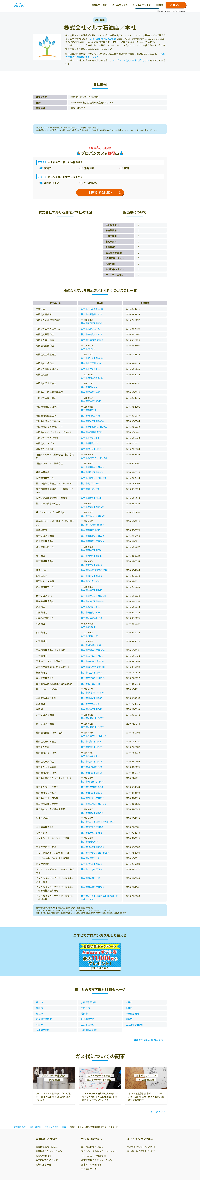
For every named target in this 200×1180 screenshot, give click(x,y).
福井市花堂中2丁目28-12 (93, 736)
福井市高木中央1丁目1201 (94, 457)
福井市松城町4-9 (89, 635)
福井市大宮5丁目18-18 (92, 601)
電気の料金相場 (43, 1155)
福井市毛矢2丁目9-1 (91, 741)
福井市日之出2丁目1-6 (92, 827)
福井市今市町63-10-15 (92, 308)
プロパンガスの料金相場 (93, 1155)
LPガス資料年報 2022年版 (103, 38)
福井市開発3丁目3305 (92, 812)
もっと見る (157, 1112)
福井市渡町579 (88, 410)
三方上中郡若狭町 (134, 1024)
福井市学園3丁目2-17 (91, 590)
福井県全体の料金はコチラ (148, 1040)
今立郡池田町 (132, 1013)
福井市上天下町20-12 (91, 363)
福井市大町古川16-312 (92, 718)
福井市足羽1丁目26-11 (92, 357)
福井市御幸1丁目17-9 (91, 564)
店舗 (124, 168)
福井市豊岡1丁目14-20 (92, 506)
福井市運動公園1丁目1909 (94, 426)
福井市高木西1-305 (90, 683)
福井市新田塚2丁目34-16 (93, 803)
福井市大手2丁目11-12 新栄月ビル (98, 821)
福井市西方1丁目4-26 (91, 772)
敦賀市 (129, 1019)
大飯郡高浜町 (42, 1030)
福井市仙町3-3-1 (89, 386)
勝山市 (39, 1008)
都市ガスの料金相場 (91, 1164)
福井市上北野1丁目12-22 (93, 595)
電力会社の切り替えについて (141, 1151)
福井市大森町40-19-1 (91, 618)
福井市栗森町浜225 (90, 530)
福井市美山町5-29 (90, 489)
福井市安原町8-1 (89, 627)
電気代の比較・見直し (47, 1146)
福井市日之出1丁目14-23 (93, 477)
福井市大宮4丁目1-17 (91, 555)
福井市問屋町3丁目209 (92, 541)
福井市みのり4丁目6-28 (93, 515)
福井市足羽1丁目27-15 (92, 847)
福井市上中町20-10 (90, 368)
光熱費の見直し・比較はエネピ (27, 1127)
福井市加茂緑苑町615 (91, 432)
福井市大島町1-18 (90, 858)
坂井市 (129, 1008)
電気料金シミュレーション (49, 1151)
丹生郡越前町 (87, 1019)
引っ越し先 (88, 182)
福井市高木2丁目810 (91, 550)
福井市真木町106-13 (91, 401)
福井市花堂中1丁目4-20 (93, 650)
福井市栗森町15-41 (90, 612)
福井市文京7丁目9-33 (91, 747)
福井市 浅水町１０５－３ (93, 692)
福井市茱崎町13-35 (90, 415)
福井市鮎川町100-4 (90, 581)
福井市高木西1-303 (90, 878)
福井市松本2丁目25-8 (91, 575)
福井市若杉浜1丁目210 (92, 535)
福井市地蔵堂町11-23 (91, 314)
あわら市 (85, 1008)
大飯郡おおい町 (89, 1030)
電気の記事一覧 (43, 1164)
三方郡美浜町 (87, 1024)
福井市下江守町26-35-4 (92, 524)
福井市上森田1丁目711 (92, 466)
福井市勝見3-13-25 (90, 328)
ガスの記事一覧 (89, 1169)
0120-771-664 (147, 5)
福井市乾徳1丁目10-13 (92, 323)
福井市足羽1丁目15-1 (91, 672)
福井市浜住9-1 (88, 348)
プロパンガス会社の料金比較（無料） (131, 60)
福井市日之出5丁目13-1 (93, 798)
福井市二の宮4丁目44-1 (93, 869)
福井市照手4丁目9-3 (91, 449)
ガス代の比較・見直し (92, 1146)
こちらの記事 (94, 910)
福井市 (39, 1002)
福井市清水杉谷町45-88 (93, 661)
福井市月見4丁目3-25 (91, 698)
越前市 (84, 1013)
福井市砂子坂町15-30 (91, 767)
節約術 (110, 4)
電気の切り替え (49, 4)
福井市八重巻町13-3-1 (92, 787)
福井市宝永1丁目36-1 (91, 863)
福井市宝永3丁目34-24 (92, 421)
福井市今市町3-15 (90, 703)
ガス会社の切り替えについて (141, 1146)
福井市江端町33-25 (90, 392)
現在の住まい (49, 182)
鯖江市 (39, 1013)
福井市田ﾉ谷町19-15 (91, 644)
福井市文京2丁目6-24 (91, 761)
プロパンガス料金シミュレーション (99, 1151)
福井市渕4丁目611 (90, 483)
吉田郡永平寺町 (89, 1002)
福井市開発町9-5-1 (90, 841)
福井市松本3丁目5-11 (91, 709)
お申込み (174, 5)
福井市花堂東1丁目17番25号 (95, 852)
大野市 (129, 1002)
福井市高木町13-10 (90, 606)
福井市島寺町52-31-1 (91, 832)
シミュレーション (92, 4)
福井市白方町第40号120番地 (95, 570)
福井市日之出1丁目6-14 (93, 781)
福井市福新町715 (89, 443)
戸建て (45, 168)
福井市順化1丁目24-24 (92, 472)
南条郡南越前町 (44, 1019)
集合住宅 (86, 168)
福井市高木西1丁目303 (92, 887)
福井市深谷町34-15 (90, 756)
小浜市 (39, 1024)
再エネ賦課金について (47, 1160)
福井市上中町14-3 (90, 437)
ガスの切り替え (70, 4)
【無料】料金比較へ (104, 192)
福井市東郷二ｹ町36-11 (92, 377)
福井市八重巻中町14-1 (92, 340)
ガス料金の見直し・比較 (55, 1127)
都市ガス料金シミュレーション (96, 1160)
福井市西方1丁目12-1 (91, 792)
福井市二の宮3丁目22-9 (93, 678)
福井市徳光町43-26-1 (91, 334)
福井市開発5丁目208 (91, 497)
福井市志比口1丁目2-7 (92, 655)
